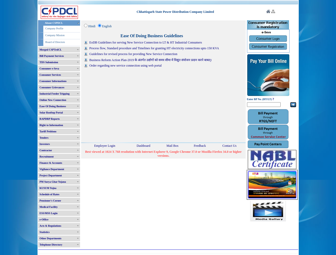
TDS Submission (49, 62)
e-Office (44, 219)
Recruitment (47, 156)
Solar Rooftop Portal (51, 112)
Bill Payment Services (52, 56)
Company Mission (55, 35)
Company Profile (54, 28)
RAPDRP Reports (50, 118)
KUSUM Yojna (48, 188)
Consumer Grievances (52, 87)
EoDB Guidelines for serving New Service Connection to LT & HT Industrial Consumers (145, 42)
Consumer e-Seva (49, 68)
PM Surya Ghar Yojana (53, 181)
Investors (45, 144)
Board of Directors (55, 42)
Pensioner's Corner (50, 200)
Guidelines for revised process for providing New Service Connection (133, 54)
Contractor (46, 150)
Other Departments (50, 238)
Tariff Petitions (48, 131)
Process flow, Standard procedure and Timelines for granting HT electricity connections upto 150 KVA (154, 48)
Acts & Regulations (50, 225)
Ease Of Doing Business (53, 106)
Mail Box (172, 146)
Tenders (44, 137)
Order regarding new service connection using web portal (125, 65)
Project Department (51, 175)
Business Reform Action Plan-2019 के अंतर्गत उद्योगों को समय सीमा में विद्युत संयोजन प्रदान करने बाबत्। (150, 60)
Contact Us (229, 146)
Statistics (45, 232)
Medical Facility (49, 206)
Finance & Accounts (51, 162)
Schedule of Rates (50, 194)
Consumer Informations (53, 81)
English (107, 26)
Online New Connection (53, 100)
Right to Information (51, 125)
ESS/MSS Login (49, 213)
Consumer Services (50, 74)
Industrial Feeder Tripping (55, 93)
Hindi (91, 26)
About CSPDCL (54, 22)
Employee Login (104, 146)
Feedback (200, 146)
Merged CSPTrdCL (51, 49)
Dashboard (143, 146)
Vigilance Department (52, 169)
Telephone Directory (51, 244)
